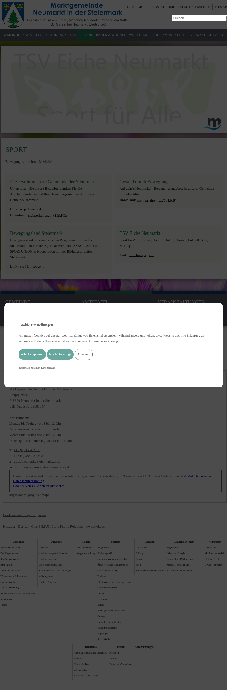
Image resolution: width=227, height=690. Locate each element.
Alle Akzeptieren (32, 354)
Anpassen (83, 354)
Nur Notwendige (60, 354)
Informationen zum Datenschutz (37, 367)
